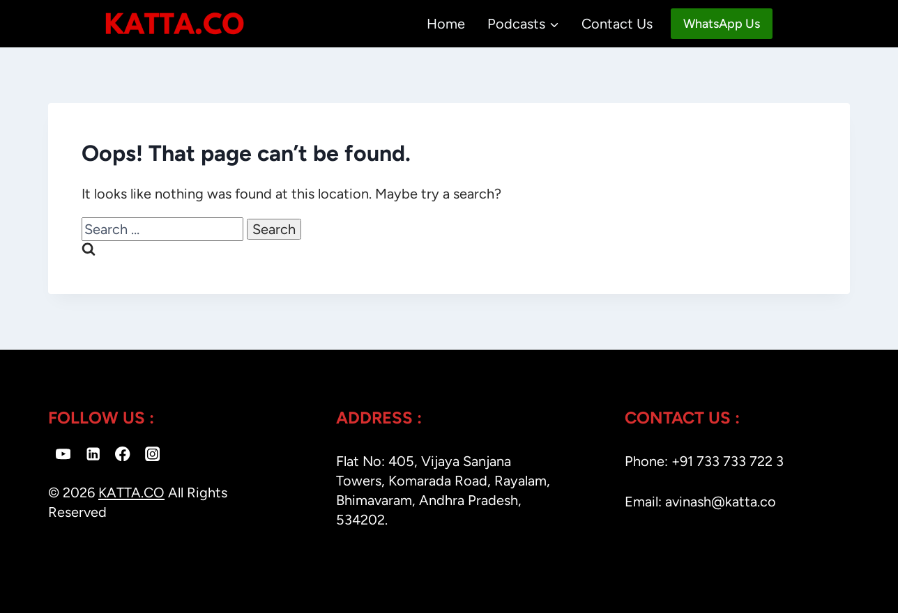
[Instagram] (152, 454)
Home (446, 23)
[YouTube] (63, 454)
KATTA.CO (131, 492)
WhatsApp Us (721, 23)
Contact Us (617, 23)
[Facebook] (123, 454)
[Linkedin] (93, 454)
